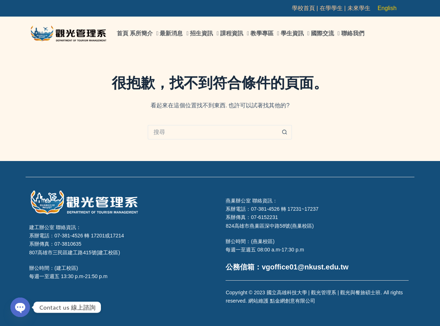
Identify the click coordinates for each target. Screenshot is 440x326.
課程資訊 (234, 33)
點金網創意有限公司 (292, 301)
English (387, 8)
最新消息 (174, 33)
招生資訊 (204, 33)
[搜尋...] (212, 132)
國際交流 (325, 33)
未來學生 (358, 8)
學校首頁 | (306, 8)
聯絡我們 (352, 33)
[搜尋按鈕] (284, 132)
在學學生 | (333, 8)
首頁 (122, 33)
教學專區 (264, 33)
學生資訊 (295, 33)
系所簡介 (144, 33)
